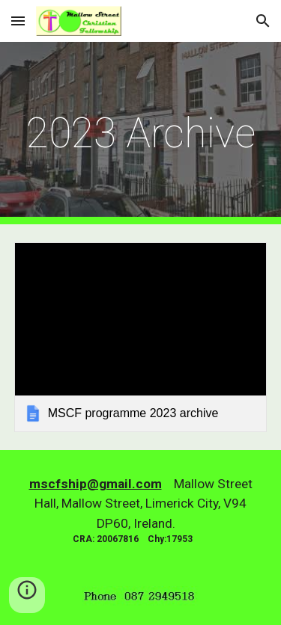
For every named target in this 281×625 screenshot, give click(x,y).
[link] (141, 336)
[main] (141, 133)
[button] (18, 20)
